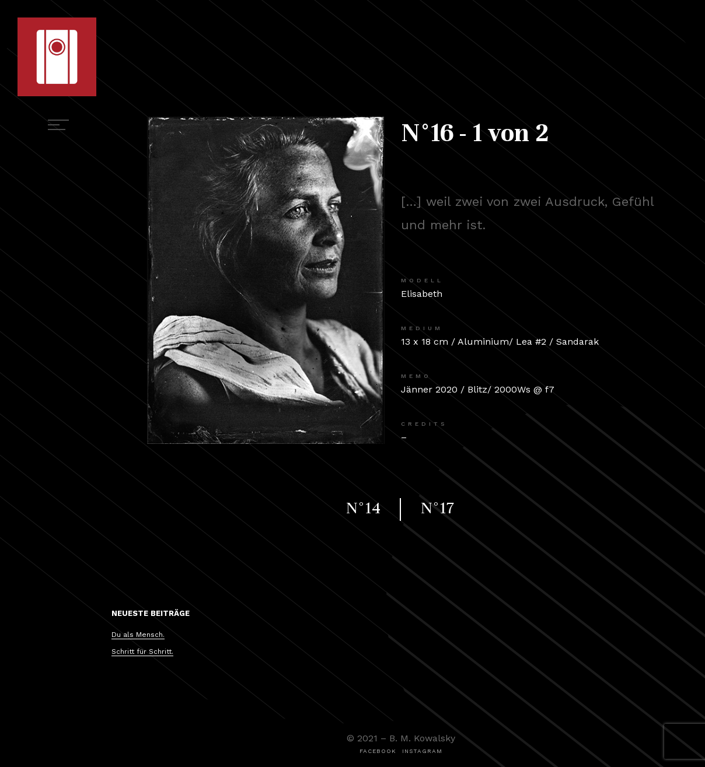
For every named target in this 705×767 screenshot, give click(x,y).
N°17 (437, 508)
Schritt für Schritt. (142, 651)
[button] (378, 751)
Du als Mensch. (138, 635)
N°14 (363, 508)
